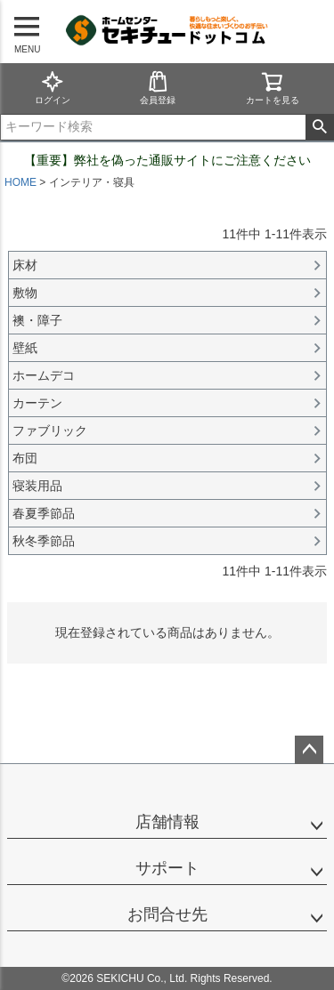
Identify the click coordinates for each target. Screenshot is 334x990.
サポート (167, 868)
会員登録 (157, 87)
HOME (20, 182)
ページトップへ (309, 750)
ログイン (52, 87)
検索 (319, 127)
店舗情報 (167, 822)
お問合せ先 (167, 914)
